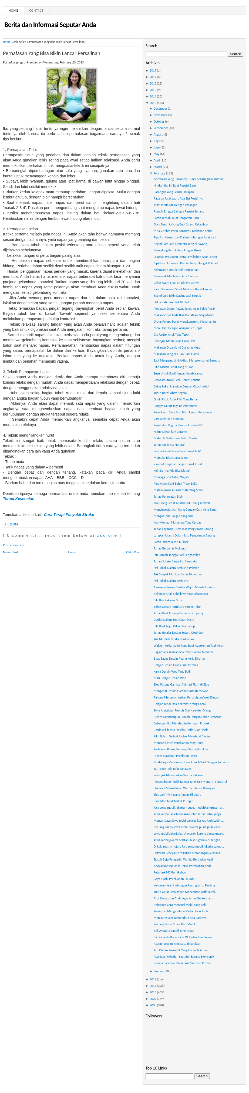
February (160, 173)
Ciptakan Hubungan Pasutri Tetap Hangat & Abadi (186, 263)
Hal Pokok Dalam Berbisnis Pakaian (176, 568)
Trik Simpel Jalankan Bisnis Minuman (178, 574)
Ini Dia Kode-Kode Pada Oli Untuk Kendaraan (183, 937)
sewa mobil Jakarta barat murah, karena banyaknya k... (190, 833)
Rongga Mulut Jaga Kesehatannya (175, 406)
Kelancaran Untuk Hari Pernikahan (176, 270)
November (160, 115)
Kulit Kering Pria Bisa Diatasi (172, 471)
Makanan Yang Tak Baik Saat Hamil (176, 354)
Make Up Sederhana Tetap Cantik (175, 438)
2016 (153, 83)
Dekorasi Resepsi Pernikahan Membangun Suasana (187, 853)
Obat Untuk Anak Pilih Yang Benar (176, 399)
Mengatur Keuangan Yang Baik (173, 516)
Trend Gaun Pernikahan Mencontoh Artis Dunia (185, 892)
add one (107, 535)
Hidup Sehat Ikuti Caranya (170, 432)
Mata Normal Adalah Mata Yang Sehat (179, 490)
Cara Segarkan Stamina (169, 419)
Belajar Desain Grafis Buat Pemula (176, 665)
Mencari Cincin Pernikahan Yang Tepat (179, 743)
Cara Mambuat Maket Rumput (174, 801)
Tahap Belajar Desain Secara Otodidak (178, 633)
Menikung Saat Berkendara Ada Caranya (180, 918)
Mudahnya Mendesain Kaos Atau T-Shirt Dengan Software (191, 762)
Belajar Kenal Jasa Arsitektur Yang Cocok (180, 704)
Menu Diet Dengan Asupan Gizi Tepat (178, 328)
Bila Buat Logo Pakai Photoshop (174, 626)
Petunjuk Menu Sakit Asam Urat (175, 341)
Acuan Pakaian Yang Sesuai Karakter (177, 944)
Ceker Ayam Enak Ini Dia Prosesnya (176, 283)
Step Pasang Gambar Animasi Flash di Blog (181, 684)
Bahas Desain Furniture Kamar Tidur (177, 607)
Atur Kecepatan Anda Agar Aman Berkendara (183, 898)
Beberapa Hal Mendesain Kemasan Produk (181, 723)
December (160, 108)
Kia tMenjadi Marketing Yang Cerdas (177, 522)
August (158, 134)
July (156, 141)
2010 (153, 992)
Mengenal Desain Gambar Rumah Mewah (181, 691)
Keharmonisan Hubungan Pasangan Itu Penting (184, 885)
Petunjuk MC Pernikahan (170, 872)
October (159, 121)
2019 (153, 70)
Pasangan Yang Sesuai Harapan (174, 192)
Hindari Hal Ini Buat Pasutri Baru (175, 185)
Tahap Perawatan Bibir (168, 496)
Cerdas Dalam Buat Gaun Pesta (174, 620)
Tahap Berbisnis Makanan (170, 548)
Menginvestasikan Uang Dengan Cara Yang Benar (186, 509)
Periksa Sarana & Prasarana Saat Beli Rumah (182, 963)
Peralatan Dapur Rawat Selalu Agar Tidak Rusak (185, 309)
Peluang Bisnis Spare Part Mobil (174, 924)
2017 (153, 77)
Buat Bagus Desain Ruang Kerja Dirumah (180, 658)
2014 (153, 96)
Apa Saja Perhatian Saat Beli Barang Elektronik (184, 957)
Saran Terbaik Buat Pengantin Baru (176, 218)
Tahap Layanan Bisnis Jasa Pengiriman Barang (183, 529)
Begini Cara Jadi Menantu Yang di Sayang (180, 244)
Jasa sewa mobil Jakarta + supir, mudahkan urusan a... (189, 807)
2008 (153, 1005)
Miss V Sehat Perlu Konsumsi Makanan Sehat (183, 231)
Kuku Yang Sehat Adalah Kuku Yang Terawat (182, 503)
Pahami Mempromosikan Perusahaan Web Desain (186, 697)
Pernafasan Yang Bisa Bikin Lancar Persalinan (51, 53)
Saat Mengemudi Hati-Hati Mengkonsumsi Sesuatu (187, 360)
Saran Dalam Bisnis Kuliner (171, 542)
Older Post (133, 552)
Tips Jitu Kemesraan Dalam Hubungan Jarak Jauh (185, 237)
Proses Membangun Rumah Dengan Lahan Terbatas (187, 717)
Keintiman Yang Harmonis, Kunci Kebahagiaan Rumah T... (191, 179)
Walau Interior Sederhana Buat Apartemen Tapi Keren (189, 645)
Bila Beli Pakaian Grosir (169, 600)
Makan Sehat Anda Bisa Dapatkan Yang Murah (184, 315)
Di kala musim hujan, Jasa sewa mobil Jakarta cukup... (189, 846)
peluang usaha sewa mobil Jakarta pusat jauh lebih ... (188, 827)
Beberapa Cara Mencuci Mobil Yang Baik (180, 905)
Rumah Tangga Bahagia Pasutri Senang (179, 211)
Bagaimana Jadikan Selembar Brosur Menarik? (184, 652)
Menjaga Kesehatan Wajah (171, 477)
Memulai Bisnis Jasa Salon (171, 458)
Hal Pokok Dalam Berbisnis (171, 581)
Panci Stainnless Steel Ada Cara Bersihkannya (183, 289)
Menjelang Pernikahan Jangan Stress (177, 250)
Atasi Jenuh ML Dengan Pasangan (175, 205)
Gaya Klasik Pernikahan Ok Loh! (174, 879)
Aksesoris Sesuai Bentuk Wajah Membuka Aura (184, 587)
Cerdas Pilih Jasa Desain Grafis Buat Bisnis (181, 730)
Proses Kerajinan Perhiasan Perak (175, 756)
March (158, 167)
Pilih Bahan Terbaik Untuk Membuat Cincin (182, 736)
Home (13, 10)
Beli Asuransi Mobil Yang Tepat (174, 931)
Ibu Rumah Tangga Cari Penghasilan (177, 555)
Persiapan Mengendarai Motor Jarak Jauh (181, 911)
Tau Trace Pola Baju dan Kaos (172, 769)
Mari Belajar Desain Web (170, 678)
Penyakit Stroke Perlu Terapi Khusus (177, 380)
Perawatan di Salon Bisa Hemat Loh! (177, 451)
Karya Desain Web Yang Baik (172, 671)
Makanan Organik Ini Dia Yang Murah (178, 347)
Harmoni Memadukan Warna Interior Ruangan (184, 788)
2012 (153, 979)
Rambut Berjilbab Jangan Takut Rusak (178, 464)
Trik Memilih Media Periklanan (174, 639)
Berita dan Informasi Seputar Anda (50, 24)
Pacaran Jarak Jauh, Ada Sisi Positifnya (178, 198)
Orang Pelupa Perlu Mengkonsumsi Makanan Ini (185, 321)
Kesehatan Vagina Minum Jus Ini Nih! (178, 425)
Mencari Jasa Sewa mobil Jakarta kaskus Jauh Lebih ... (189, 820)
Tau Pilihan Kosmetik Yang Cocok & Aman (181, 950)
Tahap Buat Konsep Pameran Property (178, 613)
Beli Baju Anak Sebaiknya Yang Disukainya (181, 594)
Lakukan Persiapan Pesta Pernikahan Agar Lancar (185, 257)
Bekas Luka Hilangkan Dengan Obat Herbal (181, 386)
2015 (153, 90)
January (159, 971)
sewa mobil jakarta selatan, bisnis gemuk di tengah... (188, 840)
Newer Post (10, 552)
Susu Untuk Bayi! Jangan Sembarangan (179, 373)
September (161, 128)
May (156, 154)
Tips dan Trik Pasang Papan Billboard (177, 795)
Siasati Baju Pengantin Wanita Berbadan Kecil (183, 859)
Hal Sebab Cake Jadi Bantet (171, 302)
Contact (36, 10)
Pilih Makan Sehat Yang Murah (174, 367)
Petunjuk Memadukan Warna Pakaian (178, 775)
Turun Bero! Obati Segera (170, 393)
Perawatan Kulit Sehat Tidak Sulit (175, 483)
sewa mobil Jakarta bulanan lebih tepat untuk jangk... (189, 814)
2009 (153, 999)
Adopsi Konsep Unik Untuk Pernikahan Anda (182, 866)
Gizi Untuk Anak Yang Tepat (171, 334)
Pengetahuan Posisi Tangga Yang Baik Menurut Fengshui (190, 782)
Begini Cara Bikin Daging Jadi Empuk (177, 296)
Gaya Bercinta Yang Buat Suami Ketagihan (181, 224)
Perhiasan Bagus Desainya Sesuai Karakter (181, 749)
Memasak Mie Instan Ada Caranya (176, 276)
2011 (153, 986)
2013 (153, 103)
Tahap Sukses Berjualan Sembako (175, 561)
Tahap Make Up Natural (169, 445)
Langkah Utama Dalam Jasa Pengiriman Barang (184, 535)
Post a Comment (14, 545)
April (157, 160)
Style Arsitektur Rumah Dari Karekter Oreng (182, 710)
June (157, 147)
